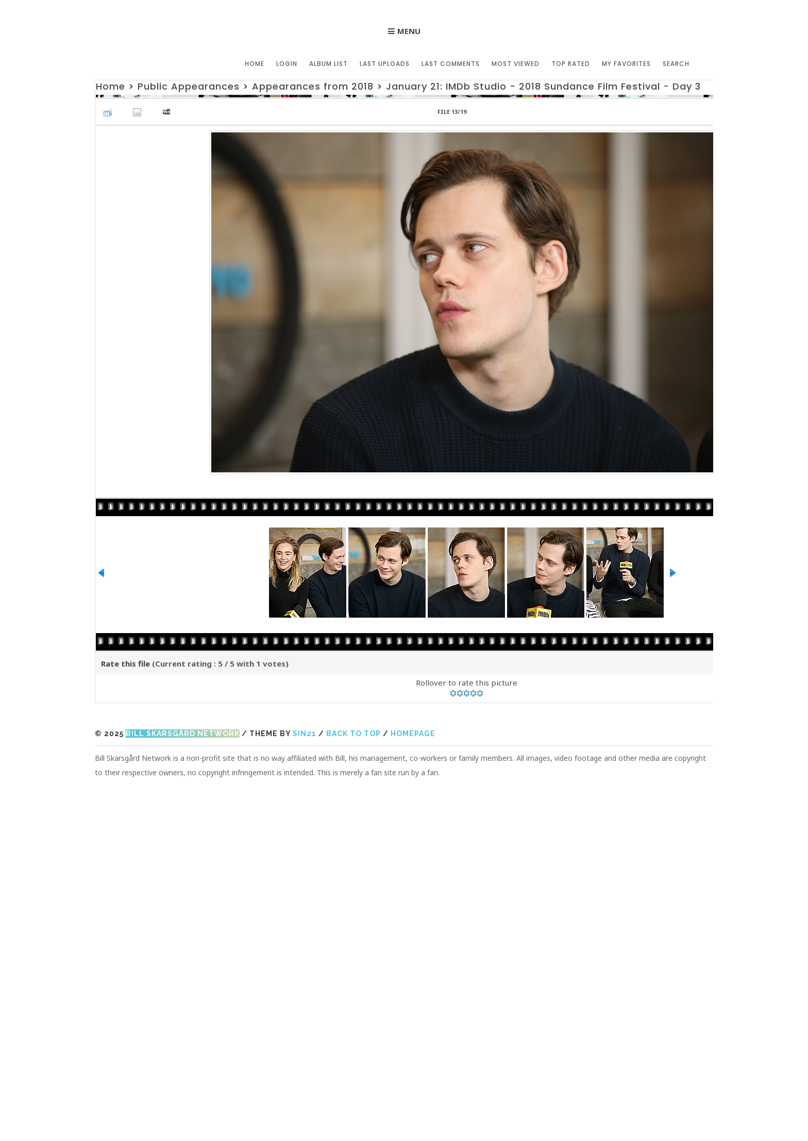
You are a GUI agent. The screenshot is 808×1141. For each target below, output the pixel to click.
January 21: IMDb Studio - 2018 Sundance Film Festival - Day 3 (543, 86)
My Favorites (626, 63)
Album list (328, 63)
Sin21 (304, 733)
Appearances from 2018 (313, 86)
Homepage (413, 733)
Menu (408, 31)
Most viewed (516, 63)
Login (286, 63)
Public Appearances (189, 86)
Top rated (570, 63)
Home (254, 63)
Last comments (451, 63)
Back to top (353, 733)
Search (676, 63)
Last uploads (385, 63)
